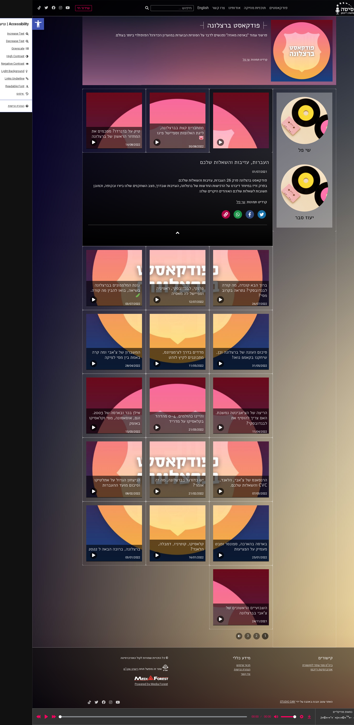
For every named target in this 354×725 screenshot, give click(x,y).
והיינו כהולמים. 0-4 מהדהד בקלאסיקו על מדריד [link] (147, 418)
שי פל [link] (213, 60)
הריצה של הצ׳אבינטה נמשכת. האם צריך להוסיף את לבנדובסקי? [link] (209, 418)
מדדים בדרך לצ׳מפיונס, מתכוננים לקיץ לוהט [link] (150, 354)
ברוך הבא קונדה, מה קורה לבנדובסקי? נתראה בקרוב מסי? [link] (212, 290)
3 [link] (216, 636)
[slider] (120, 717)
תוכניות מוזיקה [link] (222, 8)
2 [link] (224, 636)
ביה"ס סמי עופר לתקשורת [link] (285, 665)
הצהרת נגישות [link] (210, 669)
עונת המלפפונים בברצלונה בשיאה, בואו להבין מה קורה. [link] (83, 289)
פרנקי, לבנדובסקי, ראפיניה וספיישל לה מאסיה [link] (147, 290)
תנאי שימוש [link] (211, 665)
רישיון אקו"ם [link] (98, 669)
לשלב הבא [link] (207, 636)
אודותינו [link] (202, 8)
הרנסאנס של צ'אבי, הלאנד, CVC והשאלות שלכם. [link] (211, 482)
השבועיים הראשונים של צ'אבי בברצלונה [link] (214, 610)
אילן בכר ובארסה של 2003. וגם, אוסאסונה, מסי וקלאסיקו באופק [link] (82, 418)
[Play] (14, 716)
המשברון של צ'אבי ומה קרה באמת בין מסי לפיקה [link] (84, 354)
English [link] (170, 8)
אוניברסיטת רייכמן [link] (289, 669)
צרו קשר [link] (186, 8)
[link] (6, 24)
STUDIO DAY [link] (255, 702)
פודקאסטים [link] (246, 8)
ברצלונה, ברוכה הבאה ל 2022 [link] (82, 549)
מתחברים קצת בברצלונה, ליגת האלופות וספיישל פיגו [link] (148, 132)
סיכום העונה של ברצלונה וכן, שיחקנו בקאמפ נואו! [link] (209, 354)
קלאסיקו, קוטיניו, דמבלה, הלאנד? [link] (148, 546)
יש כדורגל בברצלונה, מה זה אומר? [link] (147, 482)
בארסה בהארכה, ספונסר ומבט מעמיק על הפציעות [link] (209, 546)
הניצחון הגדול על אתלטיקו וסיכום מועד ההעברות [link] (85, 482)
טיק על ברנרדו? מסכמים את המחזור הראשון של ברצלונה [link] (83, 133)
